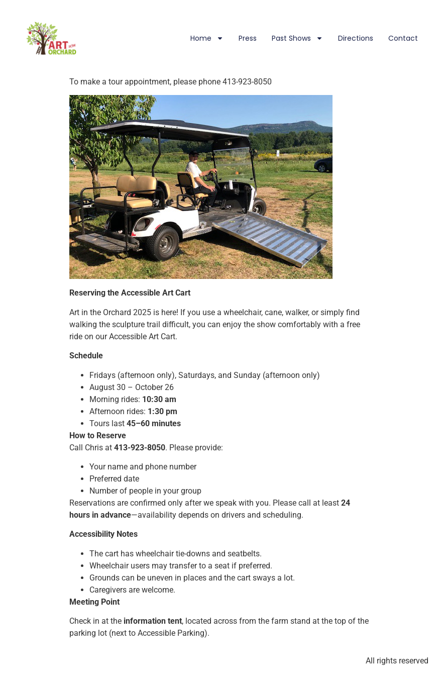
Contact (403, 38)
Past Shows (297, 38)
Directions (355, 38)
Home (207, 38)
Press (248, 38)
